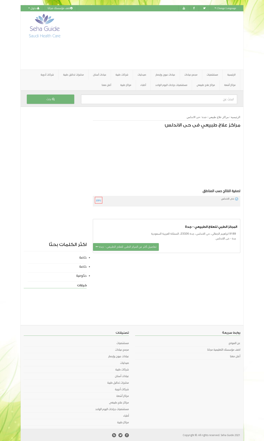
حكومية (81, 275)
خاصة (83, 257)
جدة (204, 116)
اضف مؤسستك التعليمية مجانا (223, 349)
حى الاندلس (193, 116)
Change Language (225, 8)
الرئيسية (231, 74)
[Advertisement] (155, 40)
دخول (33, 8)
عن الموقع (234, 343)
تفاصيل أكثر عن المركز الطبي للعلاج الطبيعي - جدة (125, 246)
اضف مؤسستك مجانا (60, 8)
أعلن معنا (106, 84)
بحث (50, 99)
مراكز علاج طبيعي (219, 116)
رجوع (98, 199)
